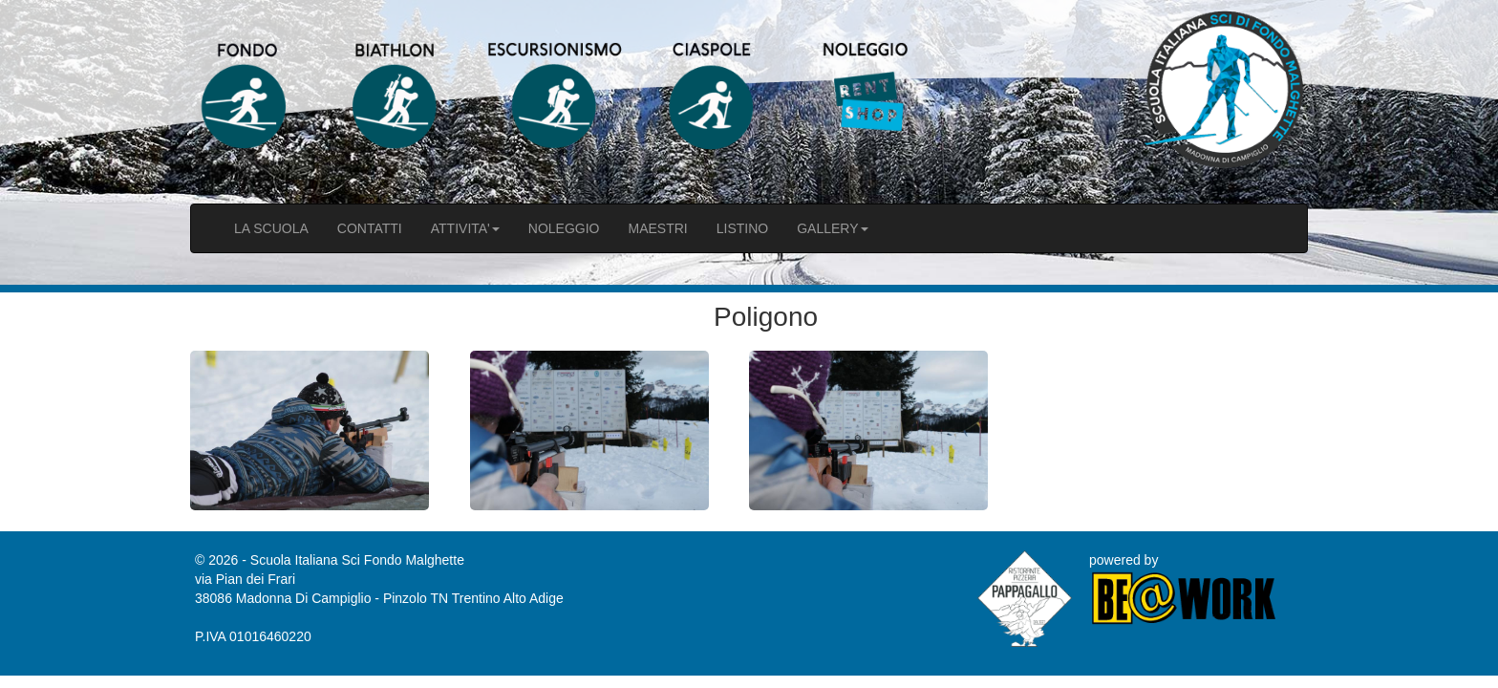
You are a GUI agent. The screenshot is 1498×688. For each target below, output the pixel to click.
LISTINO (742, 228)
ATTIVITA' (465, 228)
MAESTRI (657, 228)
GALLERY (832, 228)
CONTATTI (369, 228)
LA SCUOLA (271, 228)
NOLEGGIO (564, 228)
